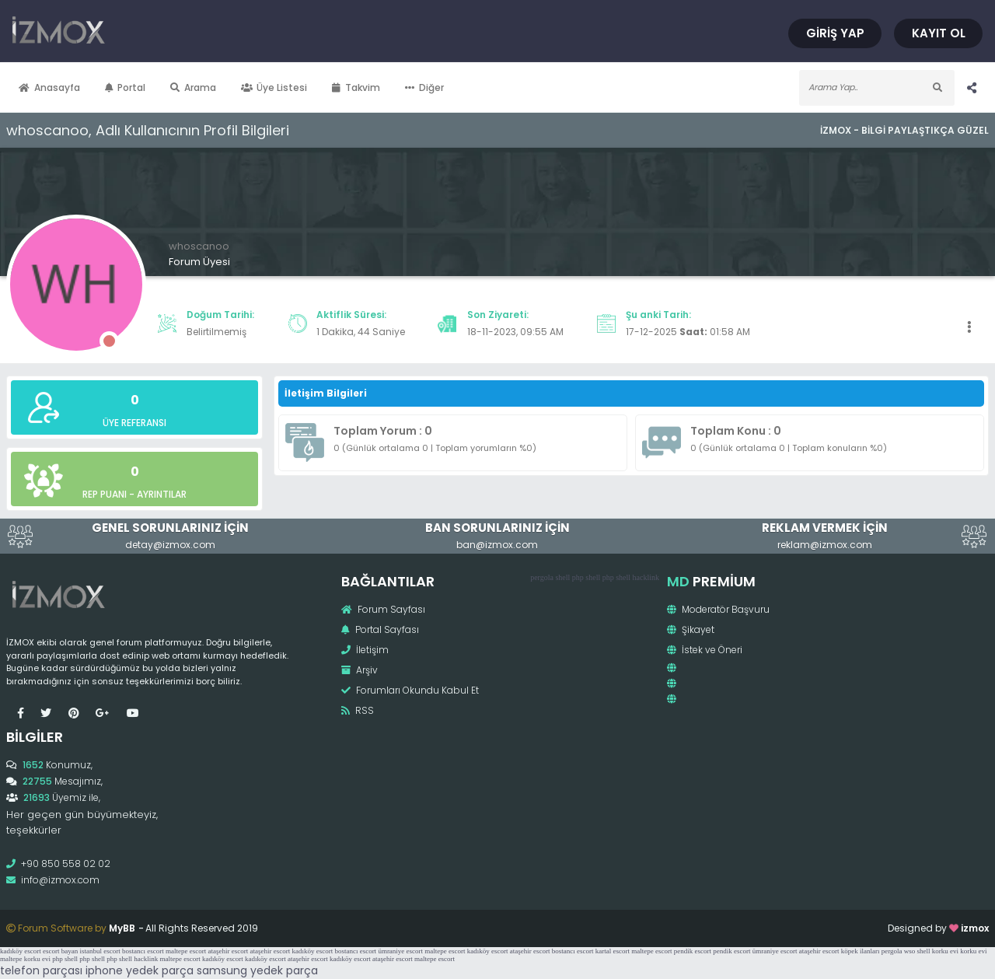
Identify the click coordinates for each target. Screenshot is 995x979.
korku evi (945, 951)
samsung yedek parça (257, 970)
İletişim (365, 649)
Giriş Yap (835, 33)
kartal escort (612, 951)
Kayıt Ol (938, 33)
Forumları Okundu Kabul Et (410, 690)
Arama (193, 87)
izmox (975, 928)
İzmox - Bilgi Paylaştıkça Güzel (904, 130)
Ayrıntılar (162, 494)
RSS (357, 710)
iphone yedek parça (140, 970)
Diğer (424, 87)
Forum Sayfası (383, 609)
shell (562, 577)
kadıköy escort (20, 951)
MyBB (122, 928)
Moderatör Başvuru (718, 609)
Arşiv (359, 670)
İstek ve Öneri (704, 649)
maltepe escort (186, 951)
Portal (125, 87)
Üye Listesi (274, 87)
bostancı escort (143, 951)
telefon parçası (41, 970)
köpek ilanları (860, 951)
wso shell (917, 951)
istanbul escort (99, 951)
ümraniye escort (400, 951)
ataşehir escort (228, 951)
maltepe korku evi (25, 959)
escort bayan (60, 951)
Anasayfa (49, 87)
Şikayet (690, 629)
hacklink (646, 577)
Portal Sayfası (380, 629)
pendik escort (692, 951)
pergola (541, 577)
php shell (586, 577)
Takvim (356, 87)
